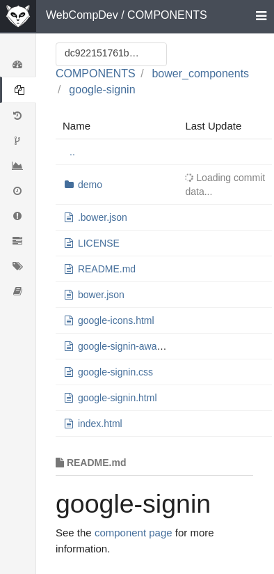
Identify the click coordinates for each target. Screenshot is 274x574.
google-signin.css (115, 372)
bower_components (200, 73)
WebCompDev (82, 15)
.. (72, 151)
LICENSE (99, 243)
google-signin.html (117, 397)
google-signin (102, 89)
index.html (100, 423)
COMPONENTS (167, 15)
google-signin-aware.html (132, 346)
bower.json (101, 294)
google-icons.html (116, 320)
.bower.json (102, 217)
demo (90, 184)
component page (133, 532)
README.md (107, 268)
